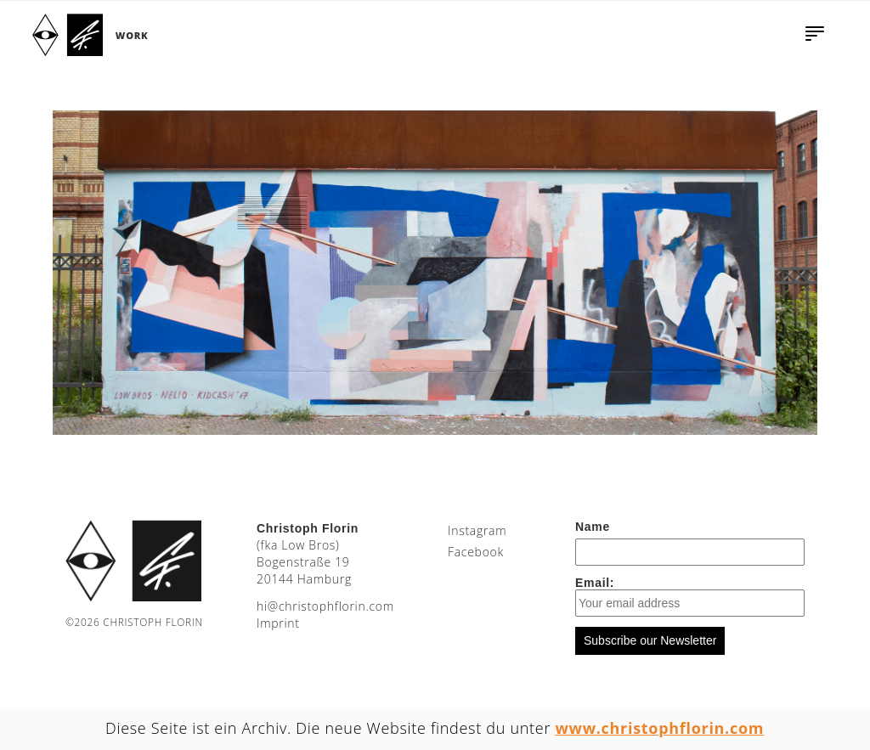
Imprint (278, 623)
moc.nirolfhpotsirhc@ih (325, 606)
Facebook (476, 552)
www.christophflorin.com (660, 728)
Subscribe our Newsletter (650, 640)
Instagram (477, 530)
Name (592, 526)
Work (132, 35)
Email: (690, 596)
